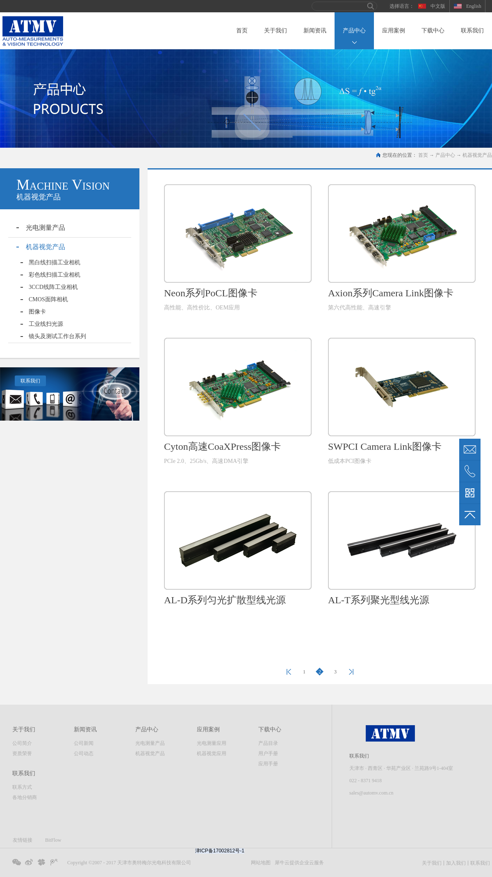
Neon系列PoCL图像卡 (210, 293)
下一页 (351, 672)
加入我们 (456, 863)
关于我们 (432, 863)
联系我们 (30, 381)
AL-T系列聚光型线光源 (378, 600)
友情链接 (22, 840)
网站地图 (259, 863)
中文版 (437, 6)
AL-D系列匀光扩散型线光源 (225, 600)
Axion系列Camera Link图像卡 (390, 293)
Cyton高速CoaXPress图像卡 (222, 446)
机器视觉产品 (477, 155)
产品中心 (445, 155)
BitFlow (53, 840)
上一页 (289, 672)
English (473, 6)
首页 (242, 30)
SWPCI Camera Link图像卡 (385, 446)
